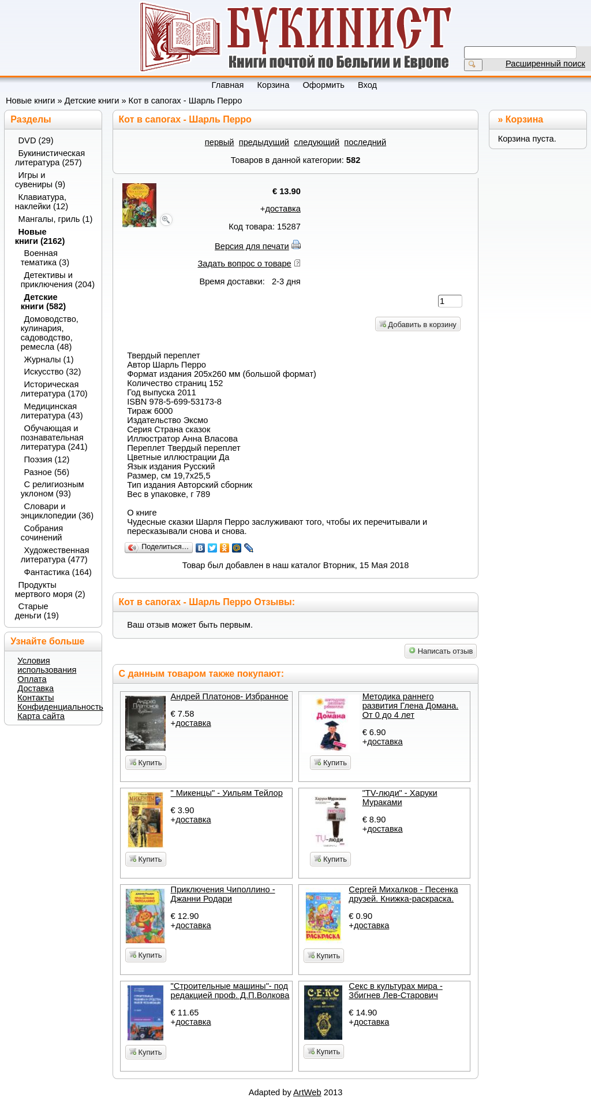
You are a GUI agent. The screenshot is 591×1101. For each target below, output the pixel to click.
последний (365, 142)
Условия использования (46, 665)
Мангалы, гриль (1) (55, 219)
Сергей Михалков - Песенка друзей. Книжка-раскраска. (403, 894)
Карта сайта (41, 716)
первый (219, 142)
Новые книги (30, 100)
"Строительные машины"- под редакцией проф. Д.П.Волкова (230, 990)
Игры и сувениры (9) (40, 179)
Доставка (35, 688)
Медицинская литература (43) (52, 411)
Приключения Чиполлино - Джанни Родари (223, 894)
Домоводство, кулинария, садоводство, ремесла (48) (49, 332)
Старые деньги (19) (37, 611)
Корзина (524, 119)
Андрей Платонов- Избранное (230, 696)
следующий (316, 142)
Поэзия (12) (47, 459)
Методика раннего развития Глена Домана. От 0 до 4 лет (410, 706)
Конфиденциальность (60, 706)
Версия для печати (252, 246)
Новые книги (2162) (40, 236)
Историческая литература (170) (54, 389)
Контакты (35, 697)
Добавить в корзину (418, 324)
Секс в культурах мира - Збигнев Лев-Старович (395, 990)
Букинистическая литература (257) (50, 158)
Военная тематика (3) (45, 258)
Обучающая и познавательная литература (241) (54, 437)
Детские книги (92, 100)
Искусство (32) (52, 371)
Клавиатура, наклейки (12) (41, 201)
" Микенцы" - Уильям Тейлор (227, 793)
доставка (282, 208)
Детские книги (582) (43, 301)
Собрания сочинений (42, 533)
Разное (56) (47, 472)
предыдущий (264, 142)
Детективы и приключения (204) (57, 279)
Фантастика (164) (58, 572)
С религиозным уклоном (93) (52, 489)
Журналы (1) (49, 359)
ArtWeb (307, 1092)
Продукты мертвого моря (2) (50, 589)
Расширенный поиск (545, 63)
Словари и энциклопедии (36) (57, 511)
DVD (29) (36, 140)
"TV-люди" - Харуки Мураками (399, 797)
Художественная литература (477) (55, 555)
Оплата (31, 679)
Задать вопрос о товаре (244, 263)
